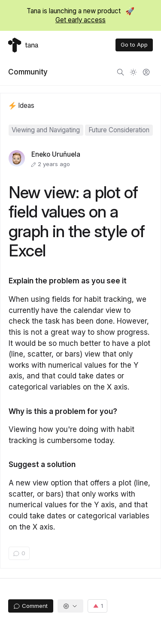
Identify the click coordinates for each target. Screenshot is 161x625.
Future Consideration (118, 130)
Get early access (80, 20)
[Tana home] (23, 45)
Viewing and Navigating (46, 130)
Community (28, 71)
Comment (30, 606)
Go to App (134, 44)
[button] (71, 605)
